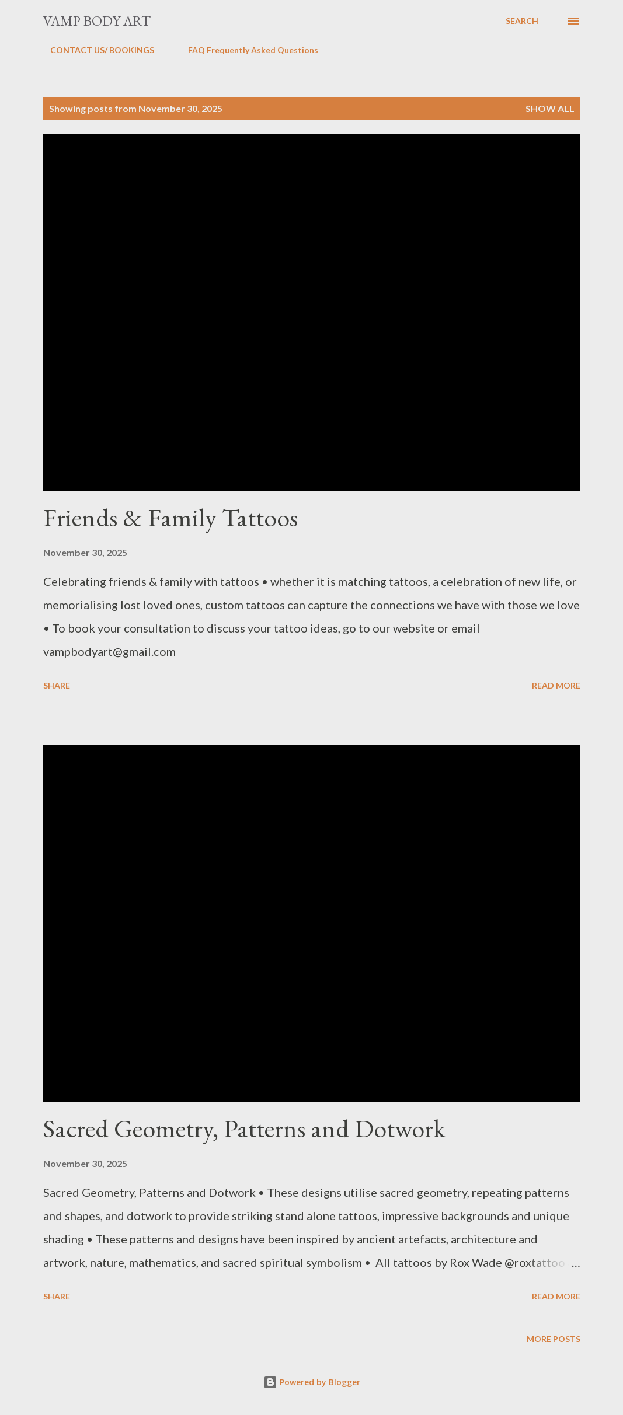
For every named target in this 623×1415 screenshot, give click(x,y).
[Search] (522, 21)
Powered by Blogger (311, 1382)
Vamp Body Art (97, 21)
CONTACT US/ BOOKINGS (95, 50)
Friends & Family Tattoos (170, 517)
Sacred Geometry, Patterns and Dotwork (244, 1128)
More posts (553, 1339)
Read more (556, 685)
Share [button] (56, 685)
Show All (550, 108)
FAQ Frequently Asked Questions (246, 50)
